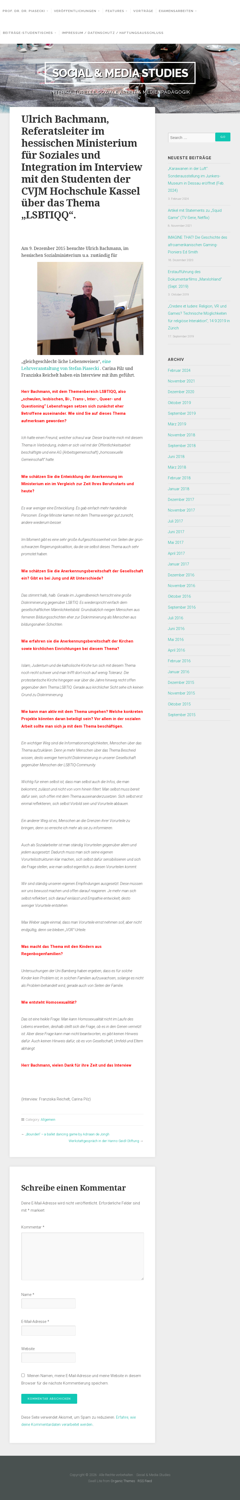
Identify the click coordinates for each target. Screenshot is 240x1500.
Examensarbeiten (176, 11)
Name (27, 1294)
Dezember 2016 (181, 575)
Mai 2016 (176, 639)
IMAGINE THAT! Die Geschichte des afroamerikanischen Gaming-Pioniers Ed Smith (197, 244)
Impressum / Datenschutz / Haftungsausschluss (113, 33)
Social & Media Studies (120, 72)
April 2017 (176, 553)
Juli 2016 (175, 618)
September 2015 (182, 715)
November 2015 (181, 693)
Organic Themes (123, 1481)
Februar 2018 (179, 478)
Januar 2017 (178, 564)
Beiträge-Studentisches (28, 33)
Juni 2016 (176, 629)
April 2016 (176, 650)
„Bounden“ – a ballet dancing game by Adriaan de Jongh (67, 1134)
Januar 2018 (178, 489)
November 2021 (181, 381)
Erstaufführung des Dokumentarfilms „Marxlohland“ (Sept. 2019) (195, 279)
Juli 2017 (175, 521)
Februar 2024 (179, 370)
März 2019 (177, 424)
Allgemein (48, 1120)
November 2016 (181, 586)
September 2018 (182, 446)
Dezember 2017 (181, 499)
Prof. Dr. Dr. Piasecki (24, 11)
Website (28, 1349)
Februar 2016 (179, 661)
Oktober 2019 (179, 403)
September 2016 (182, 607)
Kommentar (32, 1227)
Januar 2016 (178, 672)
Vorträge (143, 11)
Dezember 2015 (181, 682)
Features (115, 11)
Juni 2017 (176, 532)
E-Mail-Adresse (35, 1321)
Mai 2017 (176, 542)
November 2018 (181, 435)
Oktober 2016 (179, 596)
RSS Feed (145, 1481)
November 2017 (181, 510)
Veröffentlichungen (75, 11)
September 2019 (182, 413)
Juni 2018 (176, 456)
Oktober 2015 (179, 704)
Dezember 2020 (181, 392)
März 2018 (177, 467)
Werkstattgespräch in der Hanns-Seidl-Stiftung (104, 1141)
